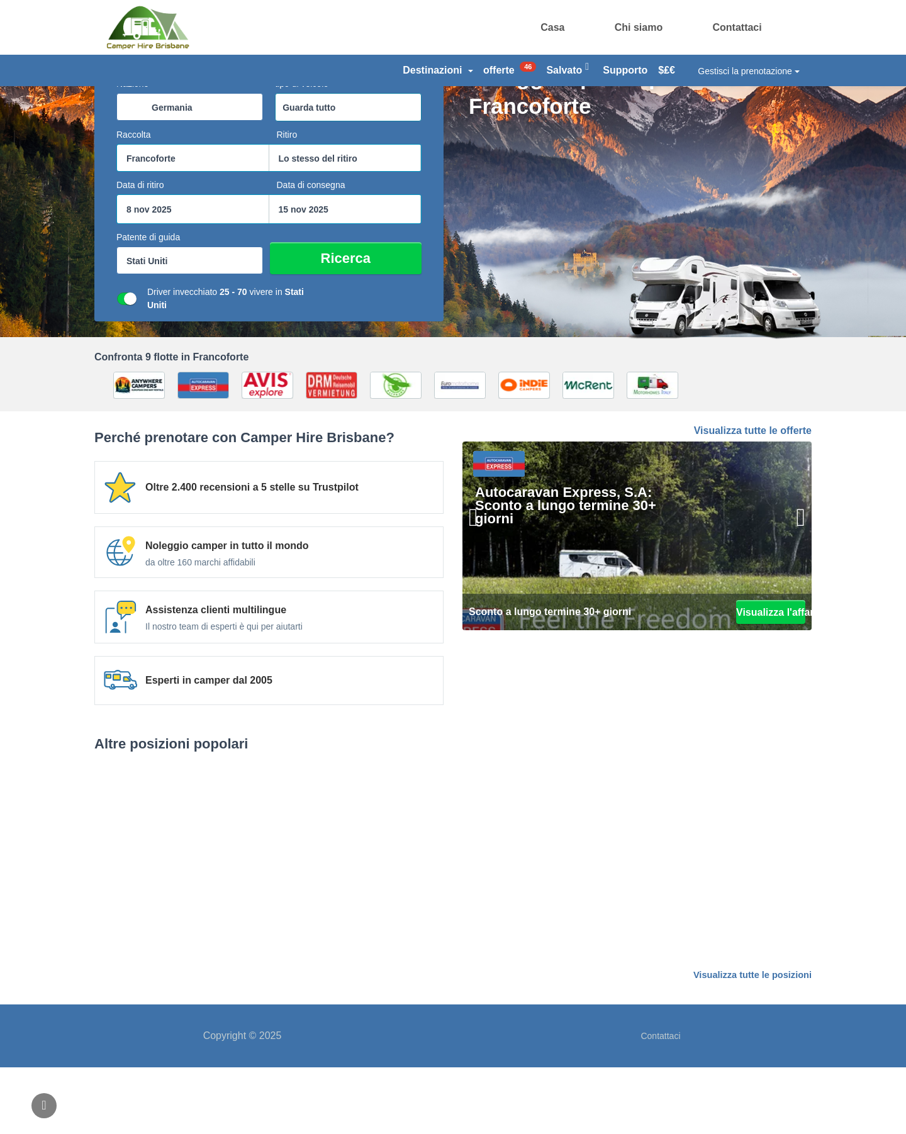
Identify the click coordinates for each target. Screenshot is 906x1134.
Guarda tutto (308, 175)
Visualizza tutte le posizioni (755, 1042)
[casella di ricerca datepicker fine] (345, 276)
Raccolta (133, 202)
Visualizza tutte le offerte (753, 497)
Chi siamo (639, 27)
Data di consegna (311, 252)
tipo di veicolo (301, 151)
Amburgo (452, 929)
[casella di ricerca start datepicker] (193, 276)
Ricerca (375, 325)
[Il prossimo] (793, 601)
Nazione (132, 151)
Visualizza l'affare (770, 679)
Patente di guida (148, 304)
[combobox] (189, 174)
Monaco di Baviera (698, 929)
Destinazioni (438, 70)
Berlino (207, 929)
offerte (509, 68)
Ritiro (287, 202)
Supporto (625, 70)
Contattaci (736, 27)
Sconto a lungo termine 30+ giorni (550, 679)
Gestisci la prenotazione (748, 71)
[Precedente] (481, 601)
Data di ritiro (140, 252)
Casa (552, 27)
